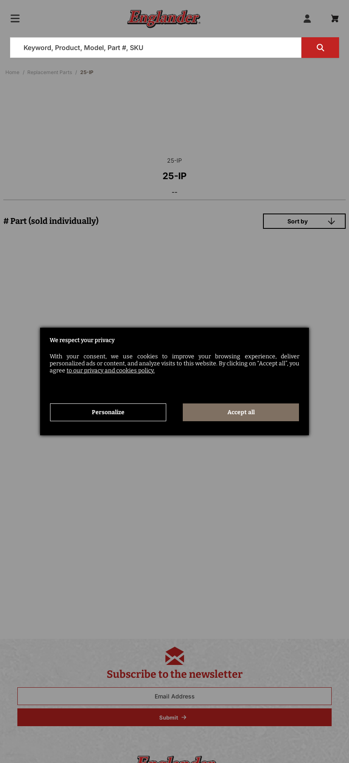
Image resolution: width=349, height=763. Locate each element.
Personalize (108, 411)
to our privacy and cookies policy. (111, 370)
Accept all (241, 411)
